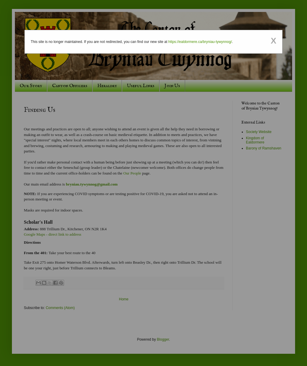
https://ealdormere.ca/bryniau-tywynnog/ (200, 42)
